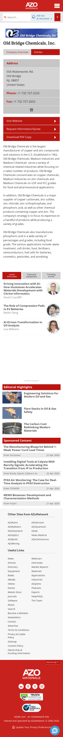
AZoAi (35, 530)
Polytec (13, 503)
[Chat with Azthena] (55, 730)
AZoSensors (38, 522)
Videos (11, 583)
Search (11, 608)
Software (12, 600)
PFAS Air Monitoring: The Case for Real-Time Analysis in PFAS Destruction (30, 481)
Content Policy (15, 645)
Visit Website (14, 121)
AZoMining (13, 543)
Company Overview (17, 52)
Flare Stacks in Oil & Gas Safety (40, 410)
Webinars (37, 558)
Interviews (37, 562)
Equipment (14, 571)
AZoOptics (13, 535)
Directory (13, 566)
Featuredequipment (31, 275)
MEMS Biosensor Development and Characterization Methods (27, 496)
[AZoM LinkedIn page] (21, 686)
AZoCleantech (15, 530)
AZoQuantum (39, 526)
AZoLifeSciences (40, 539)
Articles (12, 562)
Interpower (15, 455)
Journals (12, 596)
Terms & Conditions (18, 629)
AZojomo (36, 583)
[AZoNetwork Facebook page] (28, 686)
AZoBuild (13, 539)
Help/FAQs (37, 596)
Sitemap (12, 641)
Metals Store (14, 592)
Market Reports (40, 566)
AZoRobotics (14, 526)
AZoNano (13, 522)
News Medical (39, 535)
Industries (37, 579)
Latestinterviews (12, 275)
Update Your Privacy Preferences (31, 727)
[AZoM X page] (35, 686)
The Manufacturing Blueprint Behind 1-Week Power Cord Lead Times (30, 448)
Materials (37, 571)
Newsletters (14, 617)
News (11, 558)
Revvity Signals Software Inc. (24, 473)
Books (11, 575)
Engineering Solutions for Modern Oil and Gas (41, 394)
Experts (36, 592)
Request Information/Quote (23, 129)
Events (11, 587)
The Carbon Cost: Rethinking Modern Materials (37, 427)
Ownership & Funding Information (19, 651)
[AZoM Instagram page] (41, 686)
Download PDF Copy (18, 137)
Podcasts (36, 587)
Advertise (13, 625)
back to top (53, 662)
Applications (38, 575)
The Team (37, 600)
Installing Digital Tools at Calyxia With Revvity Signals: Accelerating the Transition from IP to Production (29, 465)
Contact (12, 621)
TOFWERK (14, 488)
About (11, 604)
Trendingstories (51, 275)
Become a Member (18, 613)
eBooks (11, 579)
